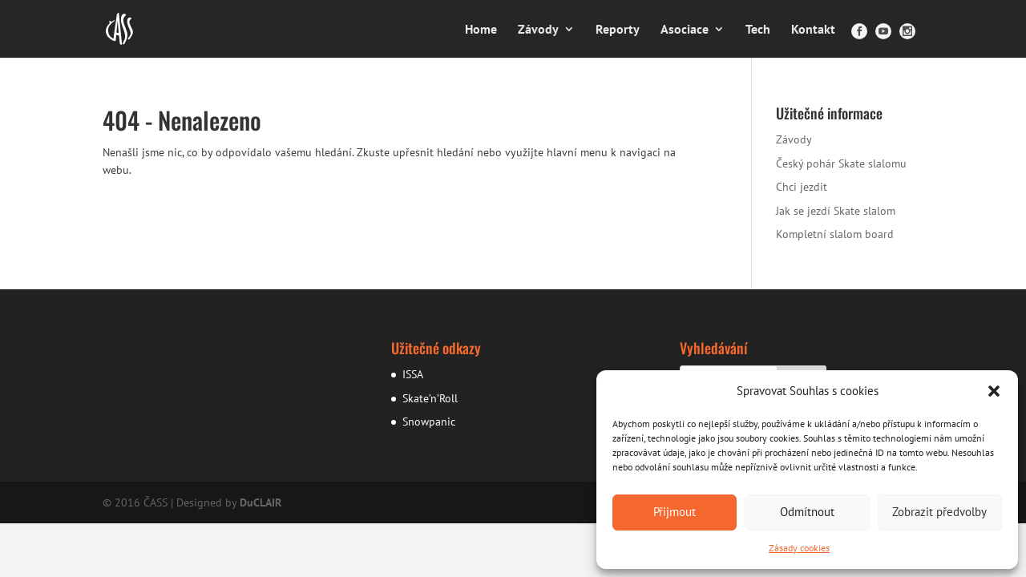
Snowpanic (428, 421)
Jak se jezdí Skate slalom (835, 211)
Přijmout (674, 511)
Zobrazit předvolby (939, 511)
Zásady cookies (799, 548)
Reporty (618, 30)
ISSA (412, 374)
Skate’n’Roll (430, 398)
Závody (538, 30)
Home (481, 30)
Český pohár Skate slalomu (841, 163)
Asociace (684, 30)
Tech (757, 30)
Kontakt (813, 30)
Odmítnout (807, 511)
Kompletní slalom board (835, 234)
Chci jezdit (801, 187)
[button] (994, 391)
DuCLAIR (260, 502)
